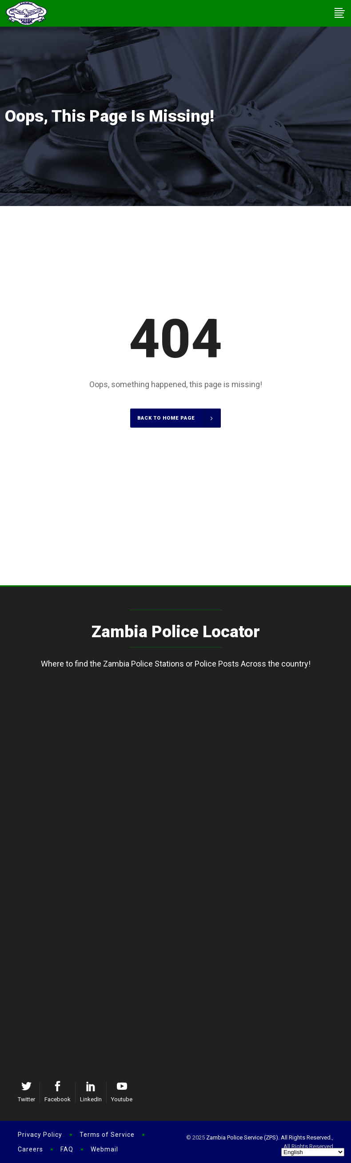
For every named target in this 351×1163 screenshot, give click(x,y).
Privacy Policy (40, 1134)
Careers (30, 1149)
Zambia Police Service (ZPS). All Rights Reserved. (269, 1137)
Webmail (104, 1149)
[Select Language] (312, 1152)
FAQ (66, 1149)
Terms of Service (107, 1134)
